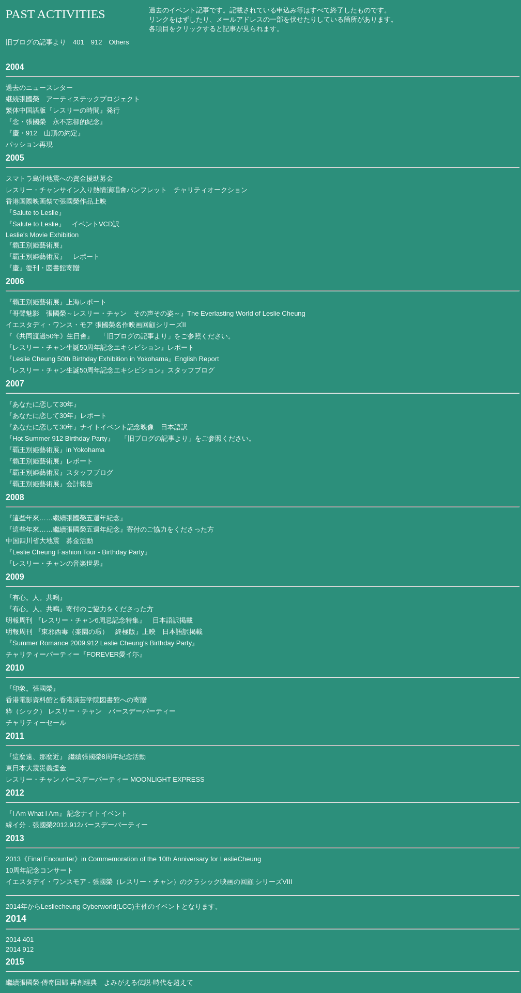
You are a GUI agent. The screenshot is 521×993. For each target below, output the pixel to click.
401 (78, 42)
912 (96, 42)
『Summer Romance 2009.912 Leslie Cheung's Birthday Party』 (102, 643)
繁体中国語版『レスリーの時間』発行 (63, 110)
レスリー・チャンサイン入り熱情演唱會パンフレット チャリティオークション (127, 190)
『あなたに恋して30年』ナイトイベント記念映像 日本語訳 (97, 427)
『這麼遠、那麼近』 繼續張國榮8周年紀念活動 (76, 757)
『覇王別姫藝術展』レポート (49, 461)
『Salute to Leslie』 (35, 212)
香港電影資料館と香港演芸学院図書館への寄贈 (76, 700)
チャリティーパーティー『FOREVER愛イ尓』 (76, 654)
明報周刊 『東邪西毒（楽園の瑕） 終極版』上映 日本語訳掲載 (104, 631)
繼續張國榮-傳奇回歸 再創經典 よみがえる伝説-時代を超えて (99, 982)
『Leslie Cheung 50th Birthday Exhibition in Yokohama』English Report (112, 359)
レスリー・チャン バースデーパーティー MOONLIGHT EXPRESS (105, 779)
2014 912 (20, 949)
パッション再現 (29, 144)
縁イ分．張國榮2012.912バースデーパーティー (77, 825)
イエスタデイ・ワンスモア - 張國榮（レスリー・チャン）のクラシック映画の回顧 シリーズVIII (149, 882)
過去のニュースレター (39, 87)
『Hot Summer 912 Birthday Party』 (60, 438)
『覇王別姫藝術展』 (36, 245)
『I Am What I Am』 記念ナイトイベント (67, 813)
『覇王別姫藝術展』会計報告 (49, 484)
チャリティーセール (36, 722)
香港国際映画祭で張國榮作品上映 (56, 201)
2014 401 (20, 939)
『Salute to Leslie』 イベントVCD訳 (62, 224)
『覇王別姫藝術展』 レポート (53, 256)
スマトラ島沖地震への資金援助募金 (59, 178)
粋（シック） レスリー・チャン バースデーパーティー (91, 711)
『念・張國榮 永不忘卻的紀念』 (56, 122)
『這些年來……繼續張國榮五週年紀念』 (66, 518)
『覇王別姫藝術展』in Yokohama (55, 450)
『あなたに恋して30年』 (43, 404)
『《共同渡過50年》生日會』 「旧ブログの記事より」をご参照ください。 (120, 336)
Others (119, 42)
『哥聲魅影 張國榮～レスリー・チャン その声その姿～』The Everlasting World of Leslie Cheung (155, 313)
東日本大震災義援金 (36, 768)
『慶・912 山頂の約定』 (45, 133)
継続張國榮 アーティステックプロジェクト (73, 99)
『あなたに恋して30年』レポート (56, 416)
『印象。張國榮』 (32, 688)
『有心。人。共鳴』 (36, 597)
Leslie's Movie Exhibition (42, 235)
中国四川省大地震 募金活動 (49, 541)
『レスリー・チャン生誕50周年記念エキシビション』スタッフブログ (110, 370)
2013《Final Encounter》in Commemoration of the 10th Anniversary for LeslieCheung (133, 859)
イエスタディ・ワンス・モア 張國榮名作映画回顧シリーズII (96, 325)
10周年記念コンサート (39, 870)
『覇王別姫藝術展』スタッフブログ (59, 472)
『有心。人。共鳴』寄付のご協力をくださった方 (80, 609)
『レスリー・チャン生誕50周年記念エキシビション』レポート (100, 347)
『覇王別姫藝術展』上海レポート (56, 302)
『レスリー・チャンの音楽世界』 (56, 563)
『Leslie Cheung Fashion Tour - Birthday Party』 (78, 552)
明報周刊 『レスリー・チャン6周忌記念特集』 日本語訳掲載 (99, 620)
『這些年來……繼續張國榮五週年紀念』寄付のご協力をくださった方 (110, 529)
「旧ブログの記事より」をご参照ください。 (188, 438)
